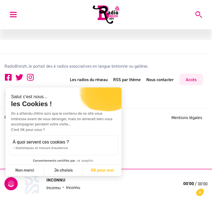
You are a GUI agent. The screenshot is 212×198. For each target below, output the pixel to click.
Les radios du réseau (89, 79)
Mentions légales (186, 117)
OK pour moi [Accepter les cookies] (102, 170)
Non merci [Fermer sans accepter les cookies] (24, 170)
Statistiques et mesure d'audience (41, 148)
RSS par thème (127, 79)
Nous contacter (160, 79)
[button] (200, 192)
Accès (191, 79)
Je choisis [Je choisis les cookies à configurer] (63, 170)
